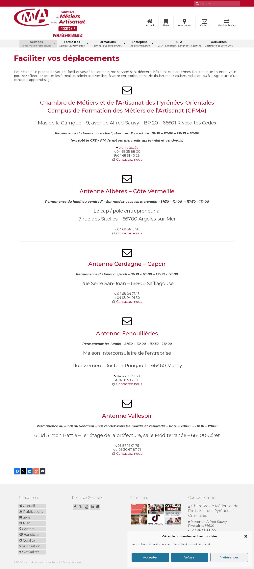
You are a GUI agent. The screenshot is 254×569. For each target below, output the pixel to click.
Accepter (150, 557)
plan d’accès (128, 148)
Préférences (229, 557)
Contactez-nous (129, 159)
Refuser (190, 557)
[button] (246, 536)
